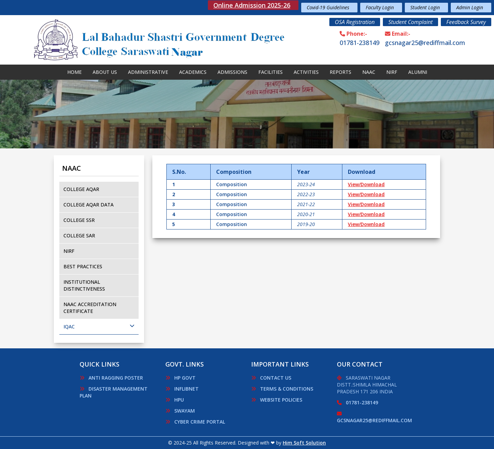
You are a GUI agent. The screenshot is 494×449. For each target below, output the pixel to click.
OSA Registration (355, 22)
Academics (193, 72)
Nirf (391, 72)
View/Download (366, 184)
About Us (105, 72)
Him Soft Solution (304, 442)
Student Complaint (410, 22)
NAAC (368, 72)
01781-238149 (359, 42)
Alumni (417, 72)
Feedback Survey (466, 22)
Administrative (148, 72)
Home (74, 72)
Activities (306, 72)
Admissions (232, 72)
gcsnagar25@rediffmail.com (425, 42)
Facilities (270, 72)
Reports (340, 72)
